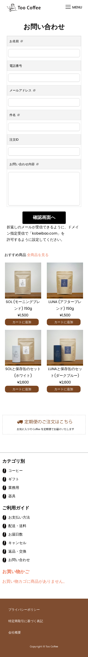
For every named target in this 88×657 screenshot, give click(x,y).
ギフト (13, 479)
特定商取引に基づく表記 (25, 621)
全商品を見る (38, 254)
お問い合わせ (19, 559)
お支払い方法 (19, 517)
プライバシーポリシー (24, 609)
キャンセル (17, 542)
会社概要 (14, 632)
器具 (12, 496)
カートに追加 (21, 322)
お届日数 (15, 534)
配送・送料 (17, 525)
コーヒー (15, 470)
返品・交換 (17, 551)
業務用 (13, 487)
